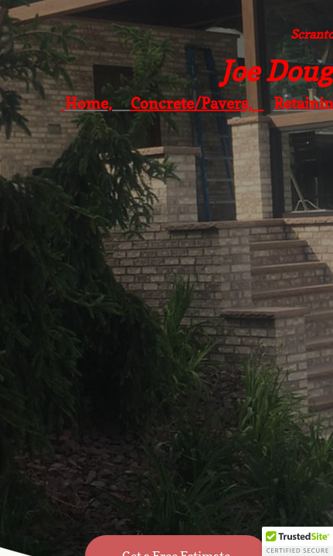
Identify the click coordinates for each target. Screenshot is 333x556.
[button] (297, 541)
